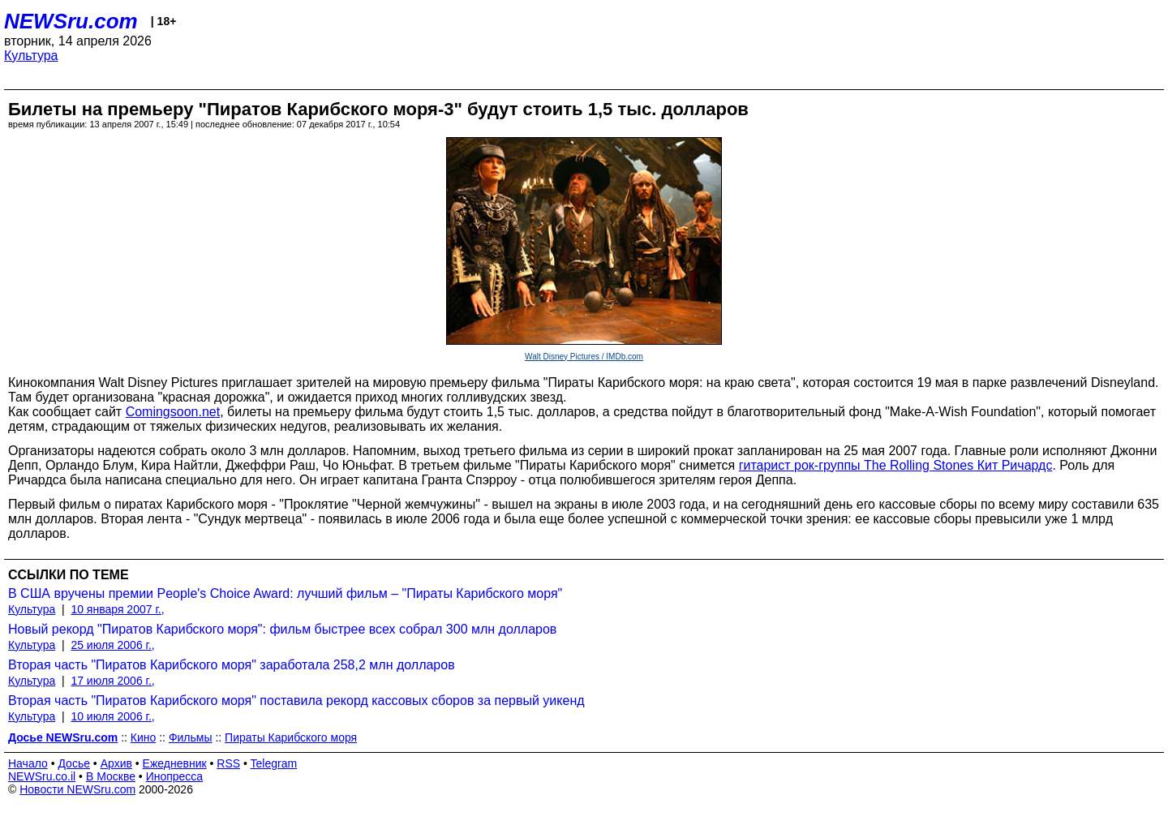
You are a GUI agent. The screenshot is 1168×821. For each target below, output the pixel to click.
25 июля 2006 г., (112, 644)
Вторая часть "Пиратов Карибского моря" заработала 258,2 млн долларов (231, 665)
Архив (116, 763)
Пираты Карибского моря (291, 737)
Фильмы (191, 737)
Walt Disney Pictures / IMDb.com (584, 356)
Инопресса (175, 776)
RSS (228, 763)
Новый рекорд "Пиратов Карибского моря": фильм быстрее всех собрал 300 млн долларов (282, 629)
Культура (31, 55)
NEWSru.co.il (41, 776)
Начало (28, 763)
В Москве (110, 776)
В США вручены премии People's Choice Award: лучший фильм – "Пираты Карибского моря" (285, 593)
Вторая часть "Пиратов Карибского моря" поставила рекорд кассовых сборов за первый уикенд (296, 700)
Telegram (274, 763)
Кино (144, 737)
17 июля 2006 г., (112, 680)
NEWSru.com (71, 21)
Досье (74, 763)
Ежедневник (175, 763)
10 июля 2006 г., (112, 716)
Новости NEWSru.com (77, 789)
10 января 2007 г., (117, 609)
